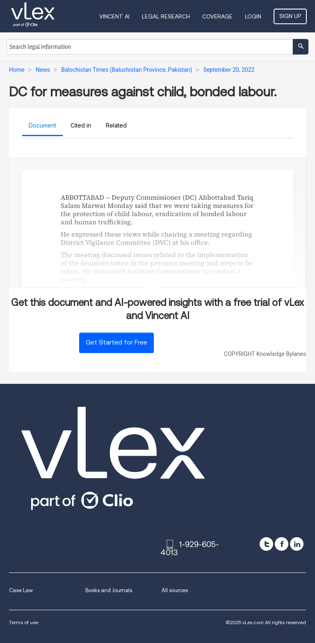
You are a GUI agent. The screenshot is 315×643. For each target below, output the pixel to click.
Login (253, 16)
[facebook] (281, 544)
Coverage (217, 16)
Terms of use (23, 622)
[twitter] (266, 544)
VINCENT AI (114, 16)
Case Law (21, 590)
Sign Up (290, 16)
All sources (175, 590)
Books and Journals (108, 590)
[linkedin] (297, 544)
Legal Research (166, 16)
